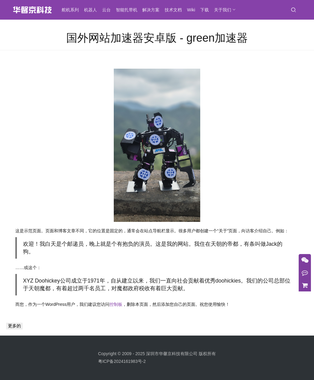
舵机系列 (72, 9)
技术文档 (175, 9)
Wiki (193, 9)
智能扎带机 (128, 9)
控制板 (115, 304)
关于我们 (224, 9)
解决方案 (152, 9)
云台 (108, 9)
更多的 (14, 325)
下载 (206, 9)
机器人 (92, 9)
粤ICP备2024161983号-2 (122, 361)
